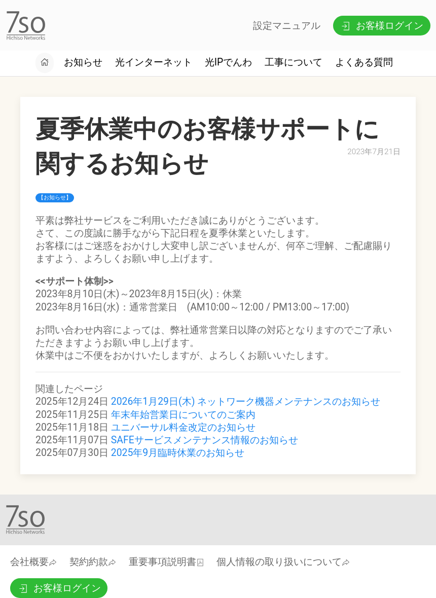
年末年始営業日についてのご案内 (183, 414)
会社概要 (33, 562)
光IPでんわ (228, 62)
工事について (293, 62)
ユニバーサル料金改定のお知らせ (183, 427)
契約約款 (92, 562)
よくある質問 (364, 62)
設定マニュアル (286, 25)
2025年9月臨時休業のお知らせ (177, 453)
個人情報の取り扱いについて (283, 562)
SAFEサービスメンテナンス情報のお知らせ (204, 440)
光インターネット (153, 62)
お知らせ (83, 62)
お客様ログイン (381, 26)
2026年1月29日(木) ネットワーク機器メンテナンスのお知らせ (245, 401)
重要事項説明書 (166, 562)
